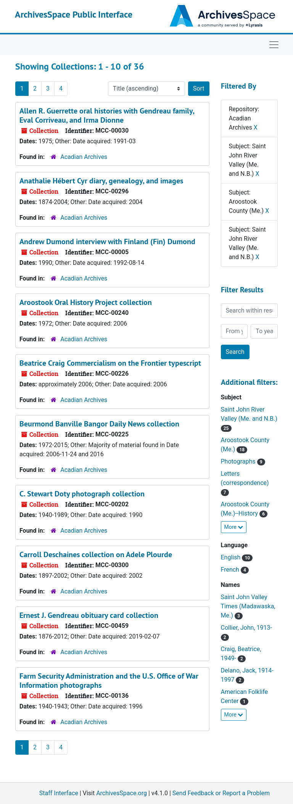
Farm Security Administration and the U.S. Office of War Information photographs (108, 680)
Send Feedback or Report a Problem (221, 793)
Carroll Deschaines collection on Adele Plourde (95, 554)
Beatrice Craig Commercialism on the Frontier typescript (110, 363)
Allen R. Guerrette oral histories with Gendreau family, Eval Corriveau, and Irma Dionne (106, 115)
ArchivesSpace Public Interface (73, 14)
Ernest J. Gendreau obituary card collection (88, 615)
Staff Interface (58, 793)
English (231, 557)
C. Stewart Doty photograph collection (82, 494)
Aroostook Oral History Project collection (85, 302)
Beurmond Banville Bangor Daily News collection (99, 424)
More (233, 527)
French (231, 569)
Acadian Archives (83, 156)
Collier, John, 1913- (246, 627)
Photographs (239, 461)
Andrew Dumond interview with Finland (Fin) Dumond (107, 241)
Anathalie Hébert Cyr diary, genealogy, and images (101, 181)
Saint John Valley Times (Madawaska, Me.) (248, 606)
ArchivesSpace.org (121, 793)
